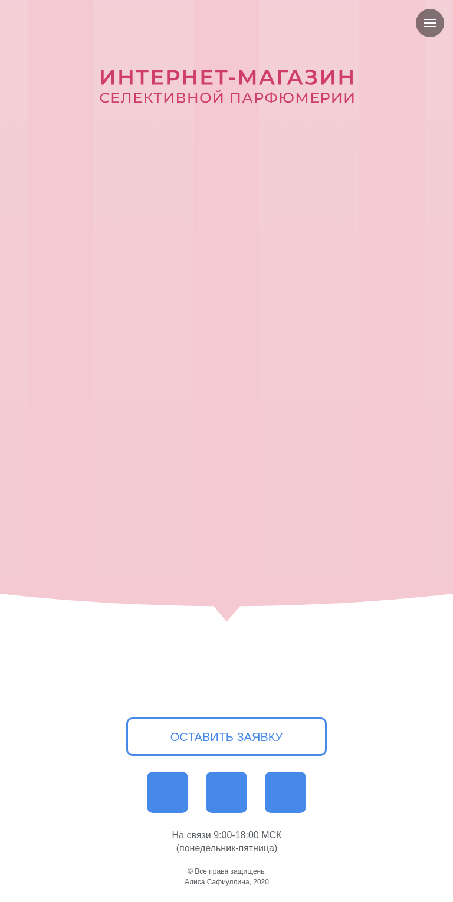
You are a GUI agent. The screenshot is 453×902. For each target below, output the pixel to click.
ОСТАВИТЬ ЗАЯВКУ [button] (226, 736)
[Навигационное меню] (430, 23)
